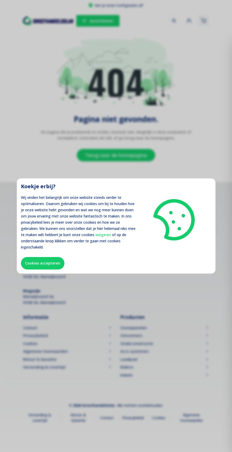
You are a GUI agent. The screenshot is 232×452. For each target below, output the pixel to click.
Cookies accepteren (42, 263)
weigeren (103, 234)
